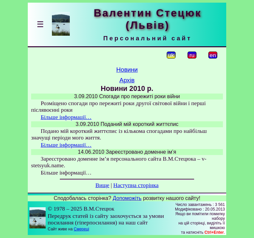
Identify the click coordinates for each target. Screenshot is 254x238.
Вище (102, 185)
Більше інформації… (66, 117)
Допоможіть (127, 198)
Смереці (81, 229)
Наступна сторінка (136, 185)
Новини (127, 69)
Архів (127, 80)
